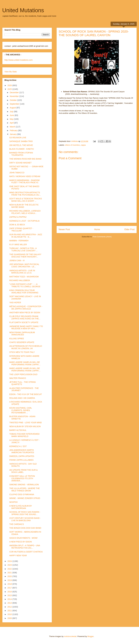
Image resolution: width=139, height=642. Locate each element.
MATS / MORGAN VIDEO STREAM (24, 176)
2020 (10, 576)
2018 (10, 584)
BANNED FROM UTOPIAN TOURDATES (21, 154)
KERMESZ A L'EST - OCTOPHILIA (24, 221)
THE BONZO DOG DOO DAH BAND (25, 528)
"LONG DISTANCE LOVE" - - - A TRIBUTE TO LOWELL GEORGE (24, 285)
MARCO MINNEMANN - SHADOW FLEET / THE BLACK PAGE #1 (24, 181)
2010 (10, 614)
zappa (83, 145)
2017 (10, 588)
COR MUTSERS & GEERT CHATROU (26, 552)
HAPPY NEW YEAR (18, 555)
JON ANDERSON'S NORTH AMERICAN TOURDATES (21, 451)
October (13, 100)
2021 (10, 572)
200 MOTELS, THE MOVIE (21, 145)
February (14, 130)
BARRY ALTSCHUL (17, 430)
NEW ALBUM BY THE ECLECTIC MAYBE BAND (24, 206)
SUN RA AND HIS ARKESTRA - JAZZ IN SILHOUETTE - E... (25, 235)
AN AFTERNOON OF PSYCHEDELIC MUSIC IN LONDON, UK (25, 347)
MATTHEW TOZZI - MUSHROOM (24, 277)
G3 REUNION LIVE (17, 137)
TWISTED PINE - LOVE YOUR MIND (25, 422)
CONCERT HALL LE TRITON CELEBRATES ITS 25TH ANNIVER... (22, 478)
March (13, 127)
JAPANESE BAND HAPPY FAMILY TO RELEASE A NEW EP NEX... (26, 327)
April (12, 123)
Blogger (90, 636)
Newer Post (64, 229)
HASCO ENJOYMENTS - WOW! (23, 538)
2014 (10, 599)
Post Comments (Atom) (102, 237)
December (14, 92)
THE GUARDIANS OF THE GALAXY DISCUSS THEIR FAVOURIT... (25, 255)
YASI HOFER (15, 302)
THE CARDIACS (16, 524)
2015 (10, 595)
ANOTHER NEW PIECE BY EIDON (24, 312)
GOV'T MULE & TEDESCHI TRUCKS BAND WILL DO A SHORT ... (25, 199)
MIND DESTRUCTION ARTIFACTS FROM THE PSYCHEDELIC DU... (25, 193)
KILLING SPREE (16, 338)
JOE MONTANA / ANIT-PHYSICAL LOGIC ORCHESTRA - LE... (24, 265)
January (13, 134)
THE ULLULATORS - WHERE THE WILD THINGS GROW (24, 489)
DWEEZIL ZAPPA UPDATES (21, 456)
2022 (10, 569)
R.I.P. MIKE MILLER (18, 244)
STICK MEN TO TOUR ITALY (22, 352)
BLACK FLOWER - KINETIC (21, 149)
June (12, 115)
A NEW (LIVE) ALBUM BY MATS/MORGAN (20, 507)
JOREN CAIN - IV (17, 260)
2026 (10, 85)
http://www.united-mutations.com (18, 60)
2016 (10, 592)
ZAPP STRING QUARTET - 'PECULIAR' (21, 229)
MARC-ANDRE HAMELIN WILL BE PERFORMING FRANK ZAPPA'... (24, 363)
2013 (10, 603)
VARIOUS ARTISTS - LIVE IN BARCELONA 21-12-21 (22, 271)
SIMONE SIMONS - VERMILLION (24, 484)
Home (97, 229)
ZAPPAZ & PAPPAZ (18, 217)
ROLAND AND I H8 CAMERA (22, 398)
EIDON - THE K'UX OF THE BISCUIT (25, 394)
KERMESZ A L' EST (18, 446)
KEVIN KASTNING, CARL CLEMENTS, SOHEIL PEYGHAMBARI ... (20, 410)
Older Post (129, 229)
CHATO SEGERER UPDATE (21, 342)
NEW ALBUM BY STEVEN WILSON (25, 426)
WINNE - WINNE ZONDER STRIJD (24, 498)
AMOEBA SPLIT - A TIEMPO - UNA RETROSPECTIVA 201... (24, 546)
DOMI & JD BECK (17, 225)
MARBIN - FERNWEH (18, 240)
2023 (10, 565)
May (12, 119)
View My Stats (10, 72)
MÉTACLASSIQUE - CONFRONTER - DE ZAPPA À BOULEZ (25, 307)
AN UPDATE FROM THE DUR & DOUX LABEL (23, 471)
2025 (10, 89)
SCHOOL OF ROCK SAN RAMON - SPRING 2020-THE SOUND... (24, 513)
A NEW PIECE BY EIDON (20, 542)
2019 (10, 580)
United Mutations (23, 10)
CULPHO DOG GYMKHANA (21, 494)
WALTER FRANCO (17, 378)
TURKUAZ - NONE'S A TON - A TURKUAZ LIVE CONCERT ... (23, 249)
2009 (10, 618)
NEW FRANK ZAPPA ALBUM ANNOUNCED (22, 333)
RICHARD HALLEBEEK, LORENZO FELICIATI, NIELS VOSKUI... (25, 212)
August (13, 108)
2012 (10, 607)
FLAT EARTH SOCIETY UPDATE (23, 322)
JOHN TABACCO (16, 172)
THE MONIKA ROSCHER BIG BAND (25, 159)
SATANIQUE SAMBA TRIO (21, 141)
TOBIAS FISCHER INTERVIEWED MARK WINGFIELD (24, 435)
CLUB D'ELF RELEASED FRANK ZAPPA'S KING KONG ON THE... (24, 317)
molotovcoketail (70, 636)
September (15, 104)
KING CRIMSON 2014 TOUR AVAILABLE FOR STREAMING (23, 291)
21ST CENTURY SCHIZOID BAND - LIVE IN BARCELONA (25, 519)
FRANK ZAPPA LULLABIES (21, 460)
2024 (10, 561)
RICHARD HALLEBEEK (19, 280)
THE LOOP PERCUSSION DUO (23, 374)
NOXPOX (13, 502)
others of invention (72, 145)
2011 (10, 610)
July (12, 111)
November (14, 96)
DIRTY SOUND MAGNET (20, 163)
